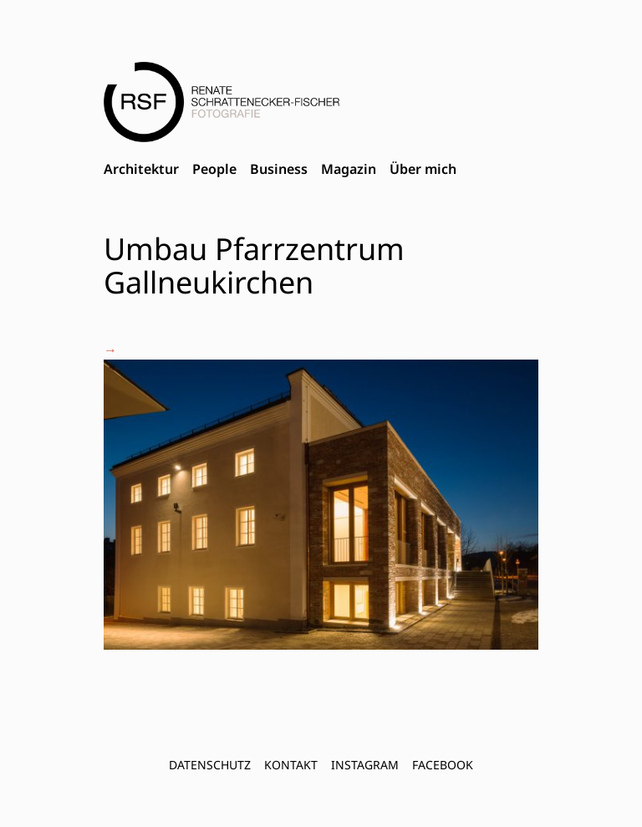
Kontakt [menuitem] (291, 765)
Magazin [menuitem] (348, 169)
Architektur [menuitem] (141, 169)
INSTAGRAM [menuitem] (365, 765)
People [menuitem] (214, 169)
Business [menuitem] (279, 169)
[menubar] (280, 170)
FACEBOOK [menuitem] (442, 765)
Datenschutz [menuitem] (210, 765)
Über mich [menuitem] (423, 169)
